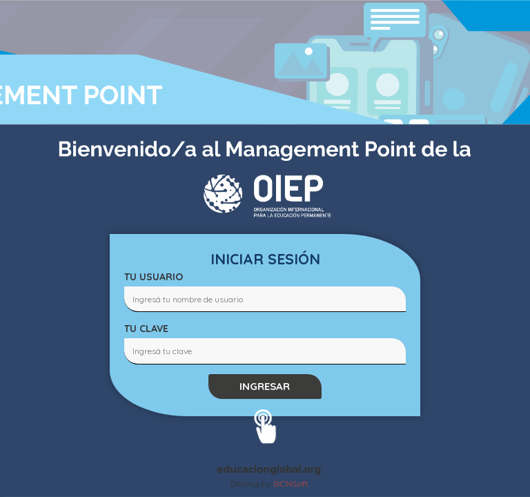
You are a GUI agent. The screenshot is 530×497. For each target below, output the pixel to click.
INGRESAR (264, 386)
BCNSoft (290, 483)
